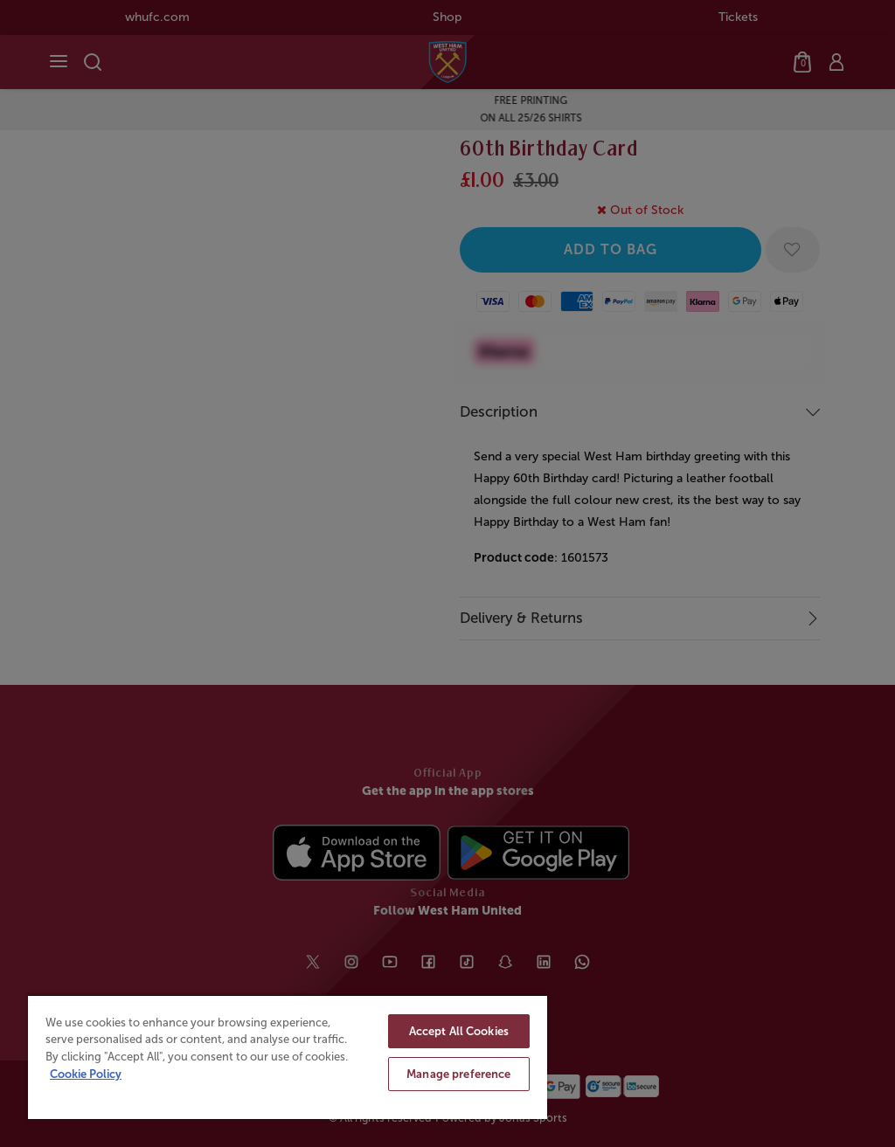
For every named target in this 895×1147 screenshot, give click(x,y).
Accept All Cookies (459, 1031)
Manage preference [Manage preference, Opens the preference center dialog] (458, 1074)
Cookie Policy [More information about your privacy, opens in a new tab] (85, 1074)
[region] (287, 1056)
